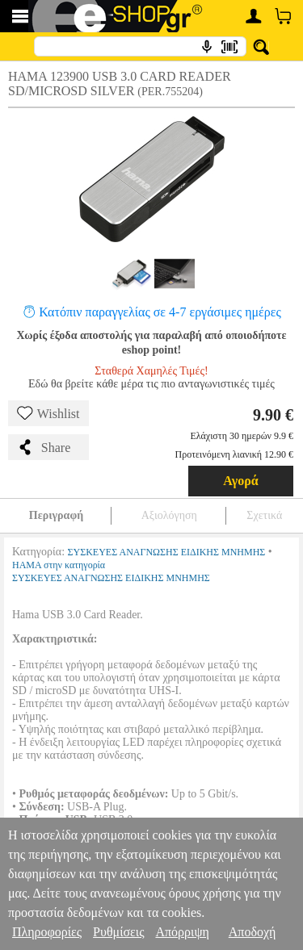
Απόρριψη (181, 932)
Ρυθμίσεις (118, 932)
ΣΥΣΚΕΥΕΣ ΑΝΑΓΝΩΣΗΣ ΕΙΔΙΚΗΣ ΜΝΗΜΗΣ (167, 552)
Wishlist (48, 413)
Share (43, 447)
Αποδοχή (252, 932)
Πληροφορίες (47, 932)
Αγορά (241, 481)
